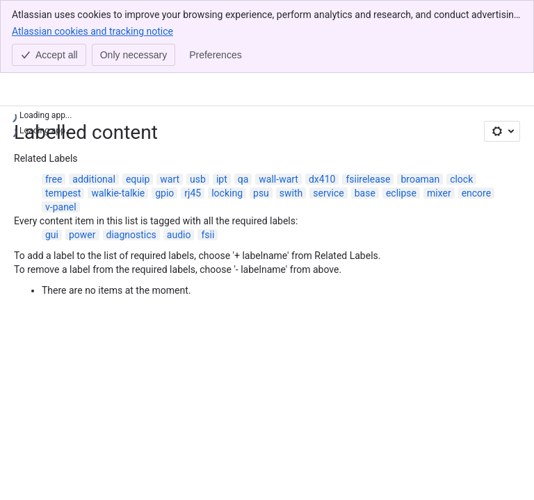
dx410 (322, 179)
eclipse (401, 193)
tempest (63, 193)
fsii (207, 234)
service (328, 193)
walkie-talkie (118, 193)
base (365, 193)
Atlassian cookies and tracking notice (92, 30)
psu (261, 193)
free (53, 179)
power (82, 234)
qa (243, 179)
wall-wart (278, 179)
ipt (221, 179)
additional (93, 179)
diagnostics (131, 234)
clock (461, 179)
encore (477, 193)
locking (227, 193)
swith (291, 193)
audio (179, 234)
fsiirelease (368, 179)
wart (169, 179)
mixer (439, 193)
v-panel (60, 206)
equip (137, 179)
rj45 (192, 193)
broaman (419, 179)
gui (51, 234)
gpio (164, 193)
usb (198, 179)
